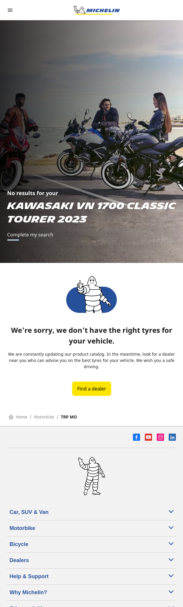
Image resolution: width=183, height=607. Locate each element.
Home (18, 417)
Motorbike (44, 417)
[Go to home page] (97, 10)
